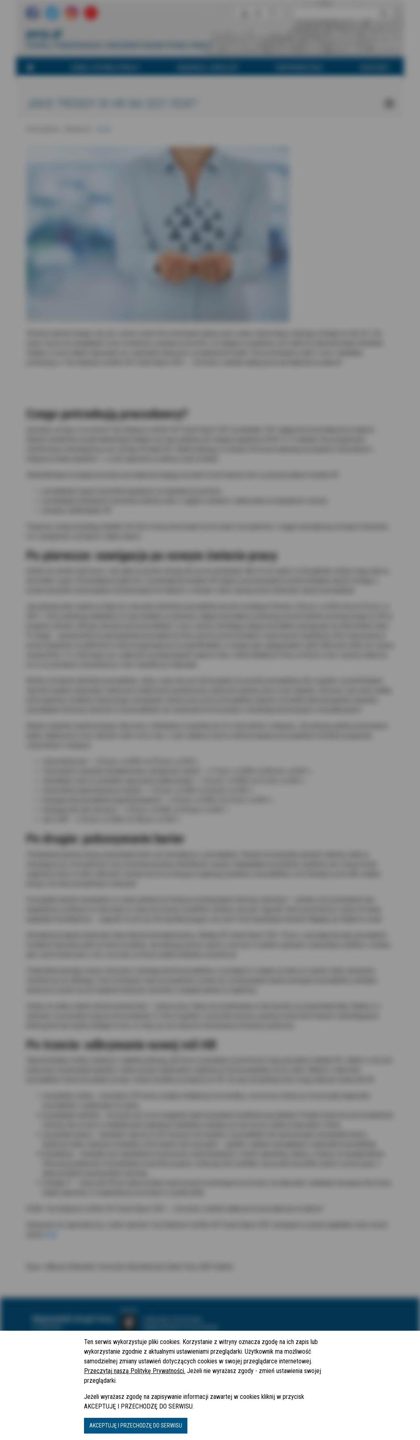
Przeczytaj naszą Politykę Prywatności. (134, 1371)
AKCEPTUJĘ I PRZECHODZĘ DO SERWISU (135, 1425)
